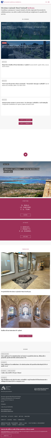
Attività (10, 416)
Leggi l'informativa (5, 431)
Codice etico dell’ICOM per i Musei (11, 373)
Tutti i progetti (25, 123)
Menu (47, 2)
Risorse (10, 419)
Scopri (25, 215)
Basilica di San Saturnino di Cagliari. (11, 330)
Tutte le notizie (25, 120)
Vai (25, 193)
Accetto (6, 435)
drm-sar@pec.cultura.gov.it (7, 411)
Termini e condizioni (18, 424)
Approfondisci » (25, 31)
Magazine (27, 416)
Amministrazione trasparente (10, 423)
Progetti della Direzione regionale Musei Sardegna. (16, 291)
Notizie (21, 416)
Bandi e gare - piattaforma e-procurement (32, 423)
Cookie (9, 424)
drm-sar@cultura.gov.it (6, 409)
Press (14, 419)
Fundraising (21, 419)
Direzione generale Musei (6, 391)
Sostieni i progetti (25, 336)
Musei (16, 416)
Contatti (3, 419)
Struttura (4, 416)
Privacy (3, 424)
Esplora (25, 236)
